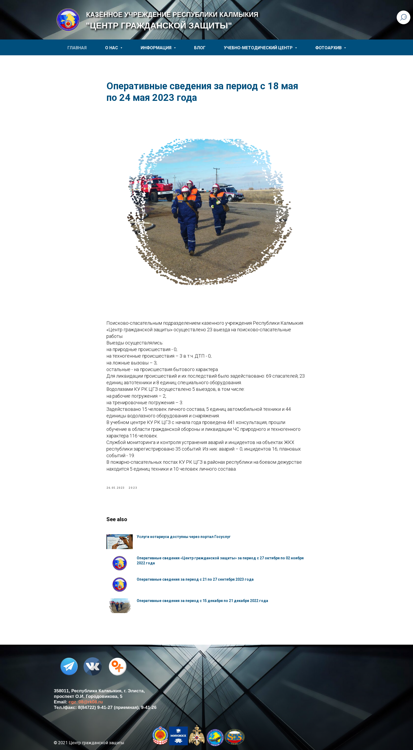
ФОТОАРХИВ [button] (329, 47)
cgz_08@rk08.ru (85, 701)
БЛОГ (199, 47)
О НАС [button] (112, 47)
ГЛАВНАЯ (77, 47)
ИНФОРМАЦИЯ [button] (157, 47)
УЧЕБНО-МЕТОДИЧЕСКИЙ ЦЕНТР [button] (259, 47)
